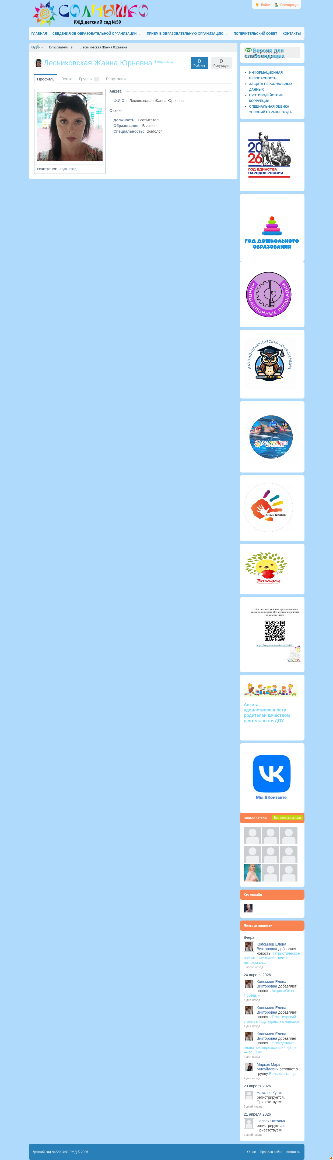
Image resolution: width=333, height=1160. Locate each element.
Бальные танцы (282, 1073)
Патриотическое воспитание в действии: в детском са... (272, 958)
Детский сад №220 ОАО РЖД (55, 1152)
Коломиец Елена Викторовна (271, 946)
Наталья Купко (269, 1093)
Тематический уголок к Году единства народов (271, 1019)
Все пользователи (287, 818)
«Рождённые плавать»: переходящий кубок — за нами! (270, 1047)
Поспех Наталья (271, 1121)
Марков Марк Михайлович (268, 1066)
